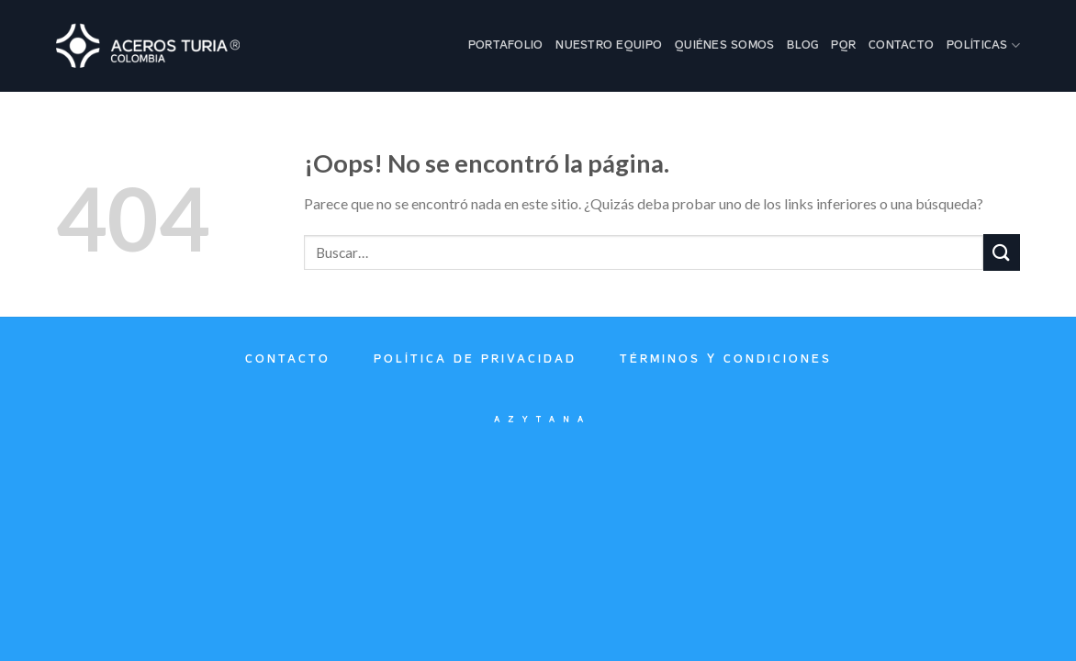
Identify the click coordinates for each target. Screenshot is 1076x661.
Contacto (901, 45)
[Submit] (1001, 252)
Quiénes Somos (724, 45)
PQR (843, 45)
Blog (802, 45)
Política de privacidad (475, 359)
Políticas (983, 45)
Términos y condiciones (726, 359)
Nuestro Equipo (608, 45)
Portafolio (506, 45)
